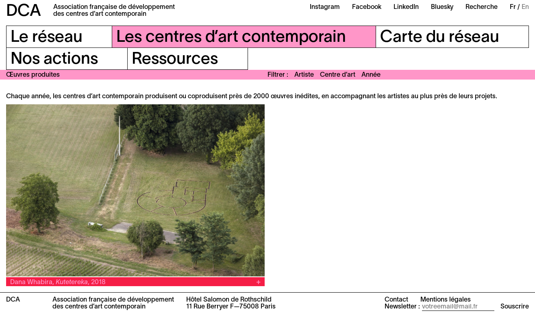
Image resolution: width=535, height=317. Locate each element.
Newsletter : (402, 307)
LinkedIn (406, 7)
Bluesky (442, 7)
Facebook (366, 7)
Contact (396, 300)
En (525, 7)
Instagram (325, 7)
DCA (23, 11)
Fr (513, 7)
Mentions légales (445, 300)
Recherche (481, 7)
